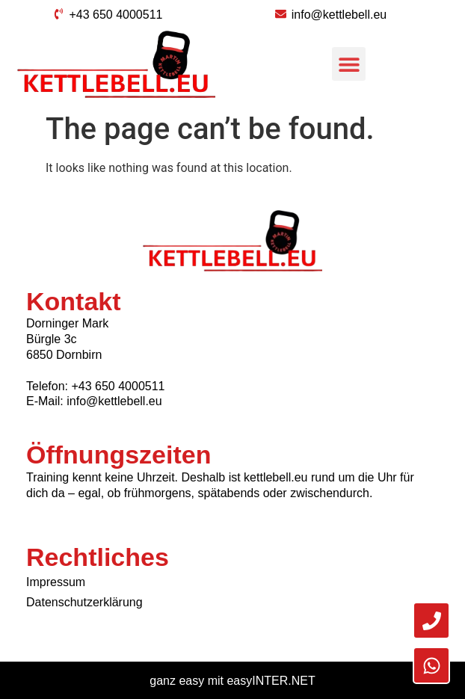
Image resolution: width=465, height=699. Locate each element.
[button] (349, 64)
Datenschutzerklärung (84, 602)
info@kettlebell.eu (114, 401)
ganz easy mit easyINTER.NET (232, 680)
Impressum (55, 582)
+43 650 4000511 (117, 386)
